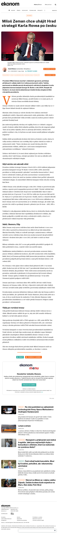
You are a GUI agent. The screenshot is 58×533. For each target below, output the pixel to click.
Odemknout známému (34, 357)
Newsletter (19, 518)
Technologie (32, 10)
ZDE (42, 392)
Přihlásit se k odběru (29, 384)
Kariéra (18, 517)
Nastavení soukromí (37, 518)
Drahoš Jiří (36, 75)
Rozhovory (25, 10)
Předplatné (3, 520)
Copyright (3, 507)
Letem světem (24, 426)
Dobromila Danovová (18, 522)
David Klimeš (12, 69)
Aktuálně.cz (27, 69)
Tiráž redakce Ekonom (6, 518)
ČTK (12, 65)
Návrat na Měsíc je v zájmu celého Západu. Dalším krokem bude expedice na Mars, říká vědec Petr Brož (37, 482)
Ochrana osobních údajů (38, 520)
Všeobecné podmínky (22, 520)
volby (12, 75)
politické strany (29, 75)
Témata (18, 10)
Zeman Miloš (6, 75)
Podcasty (40, 10)
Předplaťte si (37, 4)
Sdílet (21, 357)
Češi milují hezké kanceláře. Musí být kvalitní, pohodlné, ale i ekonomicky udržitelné (36, 463)
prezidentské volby (19, 75)
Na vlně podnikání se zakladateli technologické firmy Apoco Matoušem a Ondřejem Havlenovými (36, 409)
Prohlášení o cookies (37, 517)
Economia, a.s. (15, 507)
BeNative (54, 10)
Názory (13, 10)
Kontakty (3, 517)
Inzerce (3, 522)
